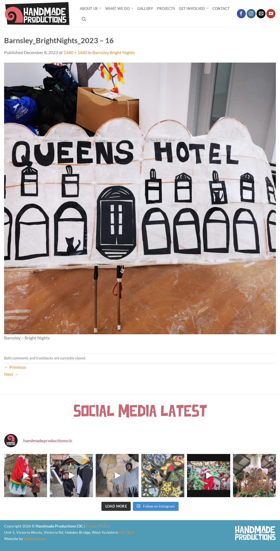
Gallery (145, 8)
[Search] (84, 19)
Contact (221, 8)
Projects (166, 8)
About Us (90, 8)
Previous (15, 367)
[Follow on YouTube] (270, 13)
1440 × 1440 (75, 52)
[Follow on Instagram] (251, 13)
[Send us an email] (261, 13)
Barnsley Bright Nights (113, 52)
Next (11, 374)
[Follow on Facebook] (241, 13)
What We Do (119, 8)
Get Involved (194, 8)
